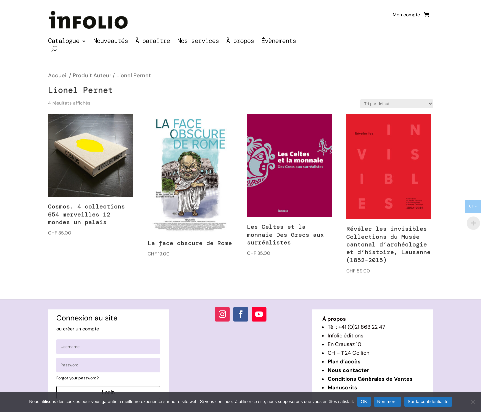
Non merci (387, 401)
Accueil (58, 75)
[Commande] (396, 103)
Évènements (278, 42)
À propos (240, 42)
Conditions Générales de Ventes (370, 378)
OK (364, 401)
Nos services (198, 42)
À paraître (152, 42)
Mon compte (406, 15)
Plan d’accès (344, 361)
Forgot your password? (77, 378)
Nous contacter (348, 370)
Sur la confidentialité (428, 401)
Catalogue (63, 42)
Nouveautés (110, 42)
